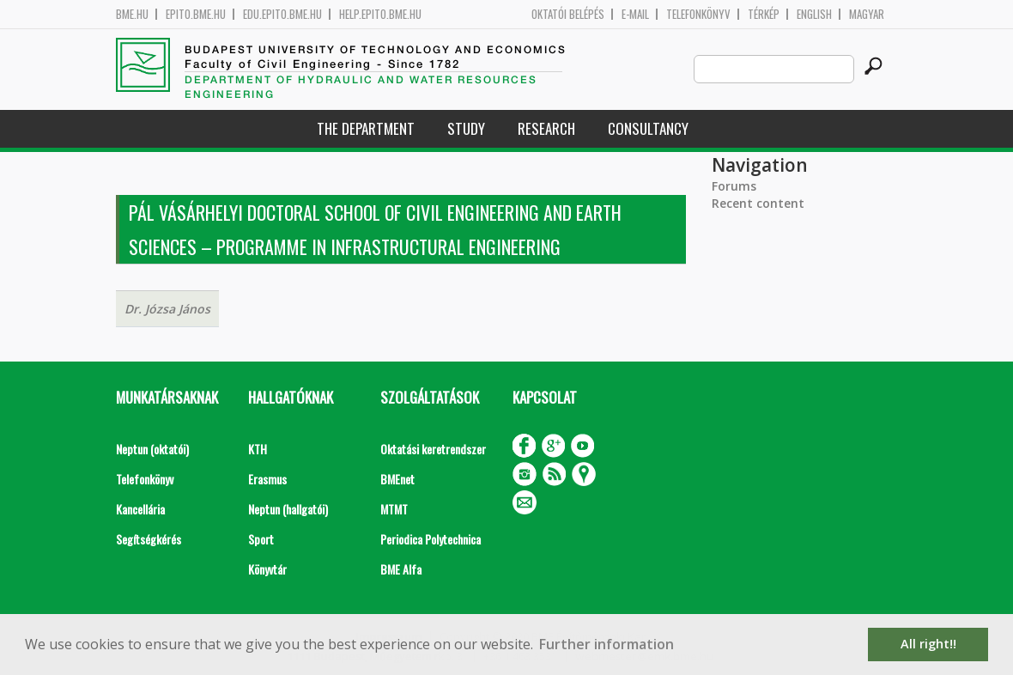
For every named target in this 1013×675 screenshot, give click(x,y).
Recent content (758, 203)
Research (546, 128)
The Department (366, 128)
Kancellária (140, 509)
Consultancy (648, 128)
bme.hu (132, 14)
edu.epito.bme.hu (282, 14)
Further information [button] (606, 644)
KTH (257, 449)
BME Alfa (401, 569)
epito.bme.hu (196, 14)
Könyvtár (267, 569)
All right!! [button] (928, 643)
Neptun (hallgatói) (288, 509)
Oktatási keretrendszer (433, 449)
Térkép (763, 14)
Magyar (866, 14)
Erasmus (267, 479)
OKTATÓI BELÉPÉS (567, 14)
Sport (261, 539)
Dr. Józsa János (167, 309)
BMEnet (397, 479)
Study (466, 128)
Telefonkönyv (698, 14)
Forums (734, 186)
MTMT (394, 509)
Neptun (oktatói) (152, 449)
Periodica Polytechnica (430, 539)
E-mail (635, 14)
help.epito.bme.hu (380, 14)
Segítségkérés (148, 539)
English (814, 14)
